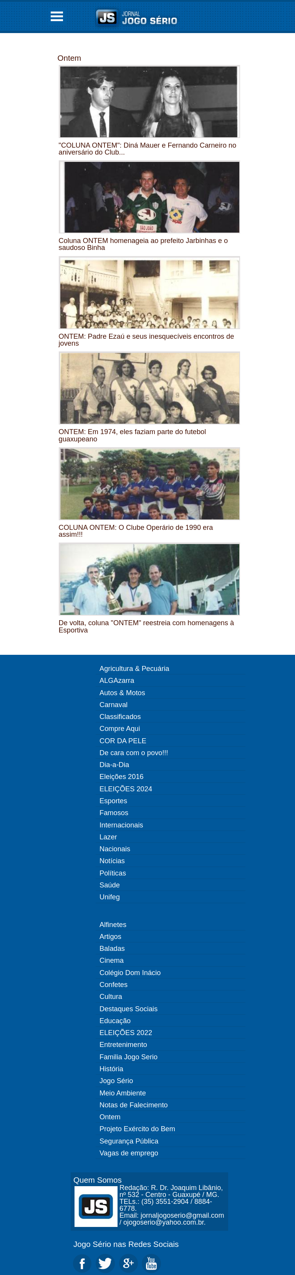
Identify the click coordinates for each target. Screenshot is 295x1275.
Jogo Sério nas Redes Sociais (126, 1244)
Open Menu (57, 16)
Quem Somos (97, 1179)
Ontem (69, 57)
